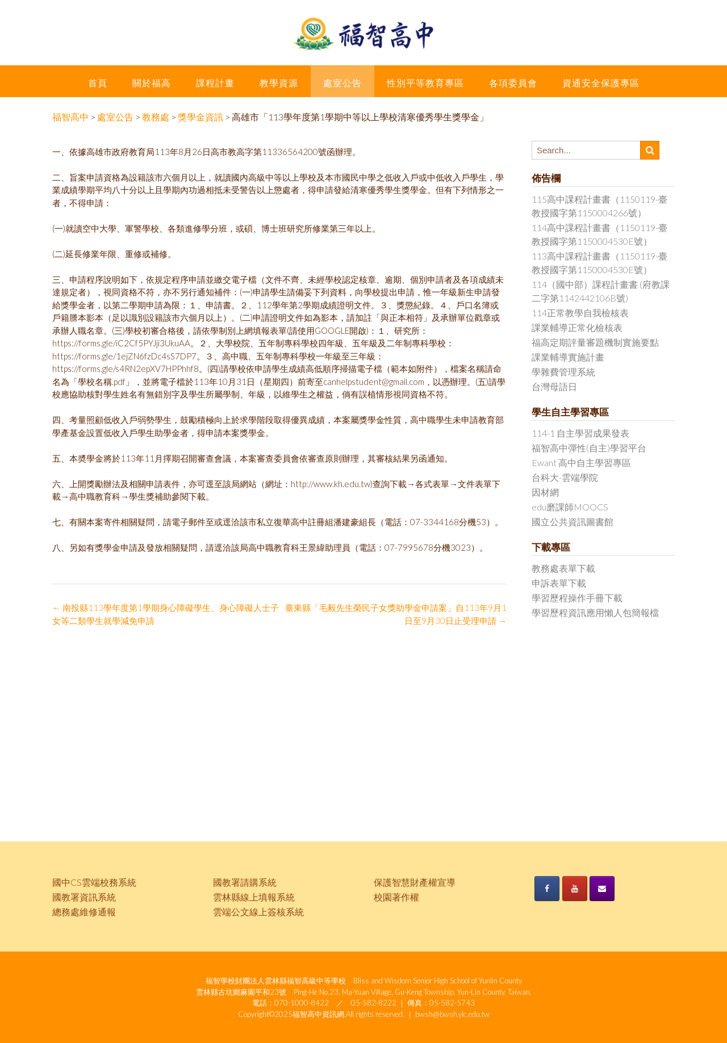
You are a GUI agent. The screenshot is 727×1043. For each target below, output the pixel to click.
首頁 (97, 82)
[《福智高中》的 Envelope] (602, 888)
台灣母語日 (554, 386)
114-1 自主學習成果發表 (580, 433)
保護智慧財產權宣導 (415, 882)
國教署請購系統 (245, 882)
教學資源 (279, 82)
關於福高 (151, 82)
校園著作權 (396, 896)
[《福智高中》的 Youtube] (574, 888)
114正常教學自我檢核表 (580, 312)
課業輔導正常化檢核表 (577, 327)
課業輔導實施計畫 (568, 356)
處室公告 (342, 82)
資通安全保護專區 (601, 82)
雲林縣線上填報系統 (254, 896)
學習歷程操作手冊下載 (577, 597)
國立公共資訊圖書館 (572, 521)
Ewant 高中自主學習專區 (581, 462)
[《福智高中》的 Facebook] (546, 888)
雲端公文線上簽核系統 (258, 911)
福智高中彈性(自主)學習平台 (589, 447)
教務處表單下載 (563, 568)
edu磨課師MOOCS (570, 506)
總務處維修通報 (84, 911)
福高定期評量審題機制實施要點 (595, 342)
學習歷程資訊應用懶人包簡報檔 (595, 612)
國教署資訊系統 (84, 896)
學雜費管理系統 (563, 371)
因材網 (545, 492)
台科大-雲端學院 (565, 477)
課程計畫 (215, 82)
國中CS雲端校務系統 (94, 882)
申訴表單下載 (559, 582)
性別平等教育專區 (425, 82)
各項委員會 (513, 82)
